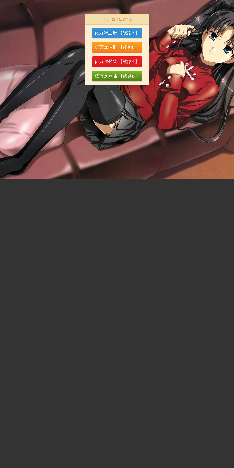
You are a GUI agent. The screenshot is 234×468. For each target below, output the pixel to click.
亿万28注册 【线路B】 (117, 47)
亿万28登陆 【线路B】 (117, 76)
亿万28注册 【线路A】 (117, 32)
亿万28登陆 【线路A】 (117, 61)
